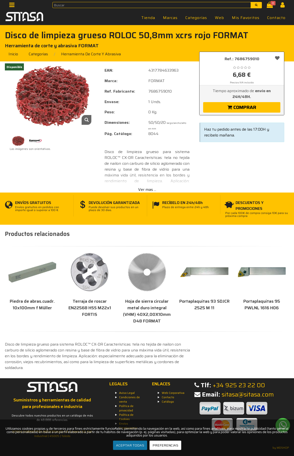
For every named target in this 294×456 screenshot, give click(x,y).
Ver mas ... (147, 189)
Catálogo (168, 401)
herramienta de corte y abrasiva (91, 54)
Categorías (196, 18)
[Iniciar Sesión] (284, 6)
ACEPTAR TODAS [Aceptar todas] (130, 445)
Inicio (13, 54)
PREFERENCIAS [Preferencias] (165, 445)
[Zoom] (86, 120)
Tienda (148, 18)
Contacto (276, 18)
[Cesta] (270, 6)
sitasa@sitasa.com (248, 394)
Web (219, 18)
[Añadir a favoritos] (277, 58)
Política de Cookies (126, 416)
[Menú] (13, 6)
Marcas (170, 18)
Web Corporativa (173, 392)
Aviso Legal (127, 392)
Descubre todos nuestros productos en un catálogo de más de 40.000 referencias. (52, 417)
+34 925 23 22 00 (239, 385)
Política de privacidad (126, 408)
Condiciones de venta (129, 399)
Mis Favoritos (245, 18)
